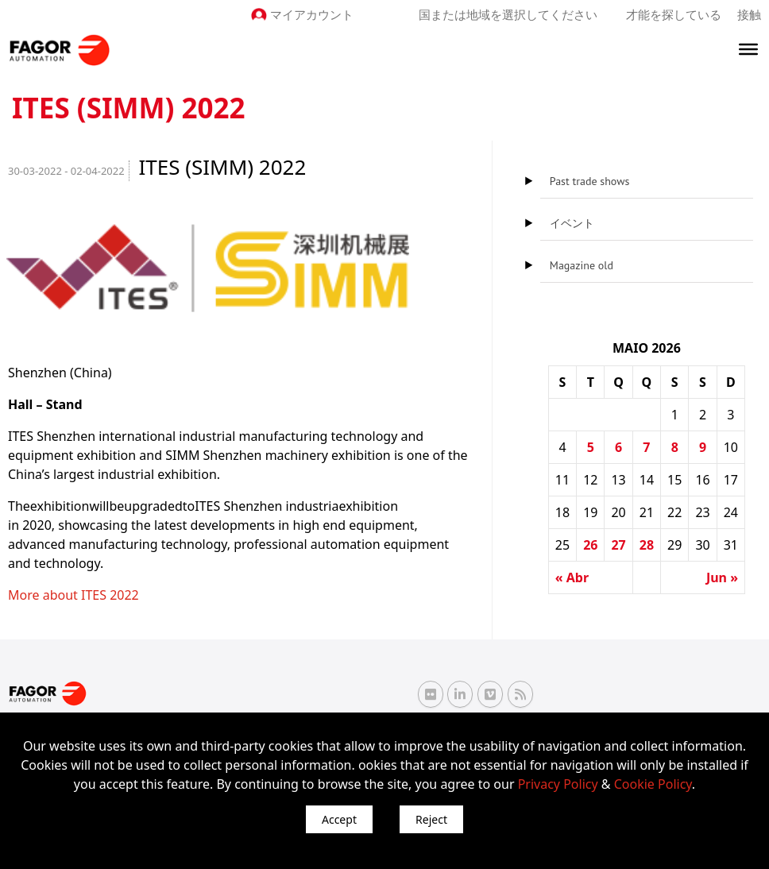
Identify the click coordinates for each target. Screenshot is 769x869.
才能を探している (673, 14)
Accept (339, 819)
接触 (749, 14)
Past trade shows (590, 181)
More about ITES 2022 (73, 595)
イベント (572, 223)
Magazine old (581, 265)
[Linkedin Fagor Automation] (460, 694)
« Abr (572, 577)
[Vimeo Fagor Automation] (490, 694)
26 (590, 545)
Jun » (722, 577)
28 (647, 545)
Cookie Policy (653, 784)
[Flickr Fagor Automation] (430, 694)
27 (618, 545)
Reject (431, 819)
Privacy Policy (558, 784)
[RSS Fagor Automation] (520, 694)
